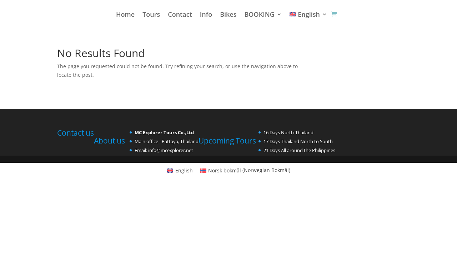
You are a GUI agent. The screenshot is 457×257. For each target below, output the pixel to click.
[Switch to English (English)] (179, 170)
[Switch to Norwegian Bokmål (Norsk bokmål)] (245, 170)
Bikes (228, 15)
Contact (180, 15)
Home (125, 15)
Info (206, 15)
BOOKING (259, 15)
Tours (151, 15)
